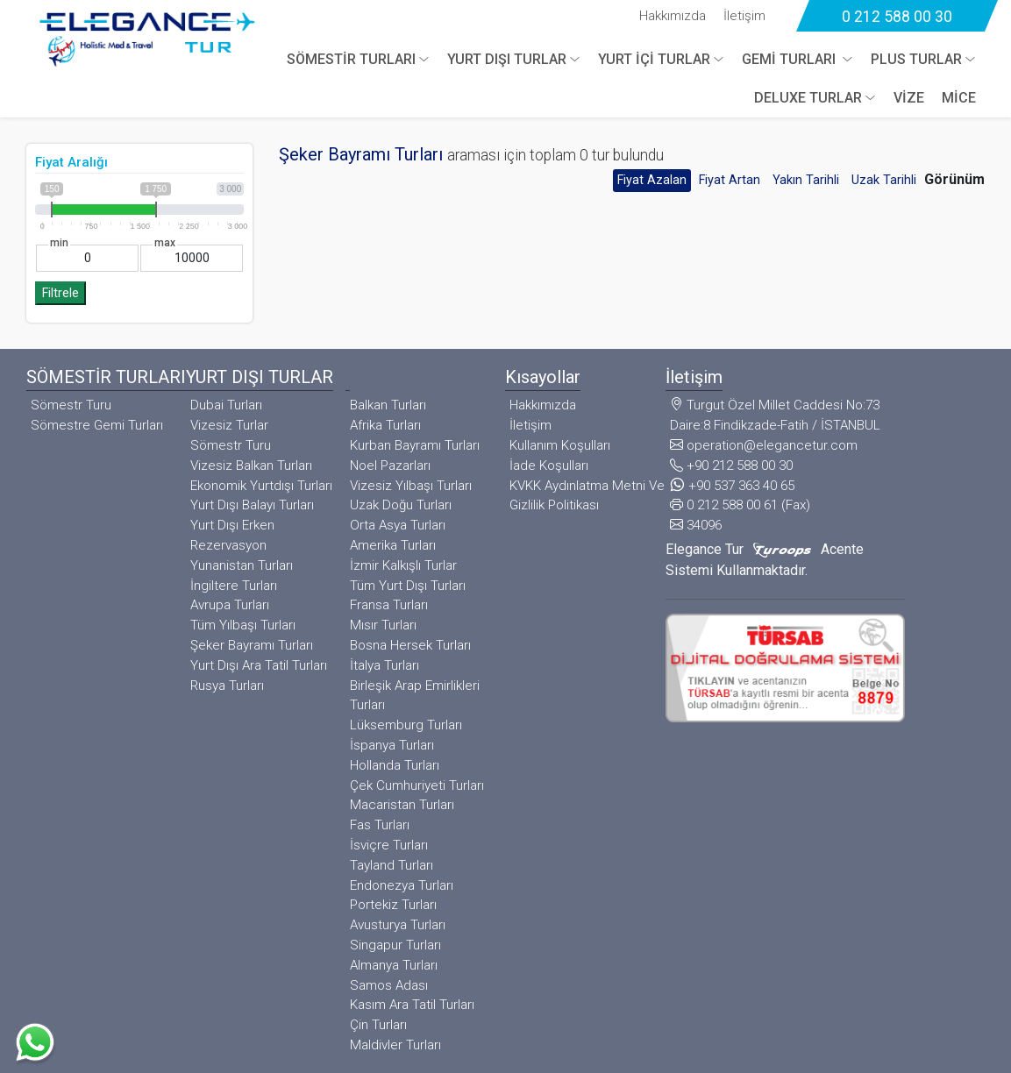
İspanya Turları (392, 745)
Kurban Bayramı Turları (415, 445)
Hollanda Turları (394, 765)
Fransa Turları (389, 605)
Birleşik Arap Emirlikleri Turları (415, 696)
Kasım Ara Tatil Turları (412, 1005)
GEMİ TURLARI (790, 59)
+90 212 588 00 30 (731, 465)
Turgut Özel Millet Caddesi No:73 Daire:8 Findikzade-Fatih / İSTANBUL (775, 415)
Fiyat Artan (729, 180)
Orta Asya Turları (397, 525)
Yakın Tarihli (805, 180)
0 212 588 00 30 (897, 16)
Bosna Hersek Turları (410, 645)
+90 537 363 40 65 (732, 486)
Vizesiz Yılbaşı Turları (411, 486)
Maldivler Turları (395, 1045)
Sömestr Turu (71, 405)
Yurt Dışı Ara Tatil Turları (258, 665)
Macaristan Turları (402, 805)
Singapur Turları (395, 945)
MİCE (959, 97)
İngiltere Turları (233, 585)
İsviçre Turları (389, 845)
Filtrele (60, 293)
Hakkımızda (672, 16)
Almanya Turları (394, 965)
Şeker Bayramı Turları (251, 645)
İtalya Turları (384, 665)
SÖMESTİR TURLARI (351, 59)
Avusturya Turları (397, 925)
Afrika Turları (385, 425)
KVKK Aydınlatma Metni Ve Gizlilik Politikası (587, 496)
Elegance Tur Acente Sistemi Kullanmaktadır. (765, 560)
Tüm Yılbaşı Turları (242, 625)
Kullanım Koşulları (559, 445)
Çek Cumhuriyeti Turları (417, 785)
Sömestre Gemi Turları (97, 425)
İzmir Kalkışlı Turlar (403, 565)
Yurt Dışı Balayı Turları (252, 505)
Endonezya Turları (401, 885)
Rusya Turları (227, 685)
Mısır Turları (383, 625)
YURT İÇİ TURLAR (654, 59)
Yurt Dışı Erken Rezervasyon (232, 535)
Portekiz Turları (393, 905)
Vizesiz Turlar (229, 425)
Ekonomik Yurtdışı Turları (261, 486)
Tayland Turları (391, 865)
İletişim (744, 16)
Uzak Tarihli (883, 180)
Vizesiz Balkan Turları (251, 465)
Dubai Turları (226, 405)
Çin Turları (378, 1025)
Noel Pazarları (390, 465)
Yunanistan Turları (241, 565)
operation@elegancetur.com (764, 445)
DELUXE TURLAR (808, 97)
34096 (696, 525)
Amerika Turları (393, 545)
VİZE (909, 97)
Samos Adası (389, 985)
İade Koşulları (548, 465)
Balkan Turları (388, 405)
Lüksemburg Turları (406, 725)
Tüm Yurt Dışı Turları (408, 585)
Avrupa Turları (229, 605)
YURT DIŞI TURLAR (506, 59)
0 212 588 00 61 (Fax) (740, 505)
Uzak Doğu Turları (401, 505)
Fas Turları (379, 825)
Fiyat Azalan (652, 180)
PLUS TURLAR (916, 59)
